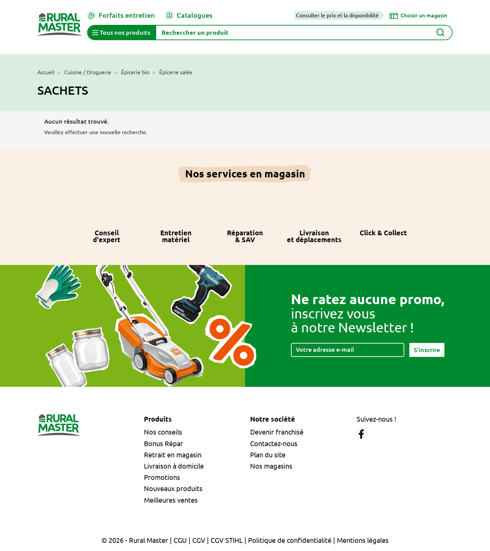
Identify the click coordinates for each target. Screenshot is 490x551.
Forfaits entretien (121, 15)
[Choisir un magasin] (418, 15)
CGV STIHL (227, 540)
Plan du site (267, 455)
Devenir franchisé (277, 432)
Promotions (162, 477)
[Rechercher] (304, 33)
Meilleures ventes (171, 500)
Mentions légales (363, 540)
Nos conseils (163, 432)
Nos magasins (271, 466)
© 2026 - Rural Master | (137, 540)
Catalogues (188, 15)
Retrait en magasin (172, 455)
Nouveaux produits (173, 488)
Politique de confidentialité (289, 540)
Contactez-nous (273, 443)
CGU (180, 540)
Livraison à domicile (174, 466)
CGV (198, 540)
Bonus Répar (163, 443)
